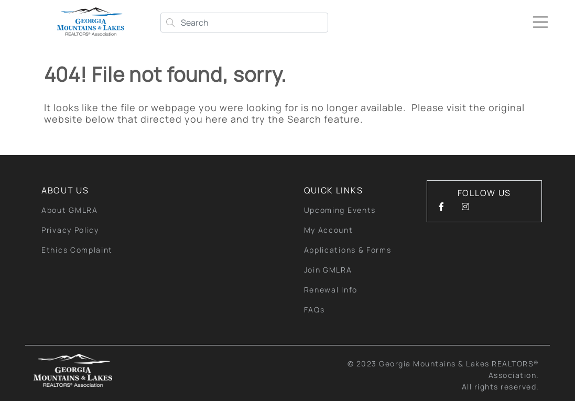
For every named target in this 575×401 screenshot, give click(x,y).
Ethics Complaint (77, 250)
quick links (333, 190)
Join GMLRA (328, 270)
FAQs (314, 310)
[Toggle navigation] (540, 22)
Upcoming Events (340, 210)
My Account (328, 230)
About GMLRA (69, 210)
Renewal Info (330, 290)
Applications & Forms (348, 250)
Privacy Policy (70, 230)
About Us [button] (65, 190)
